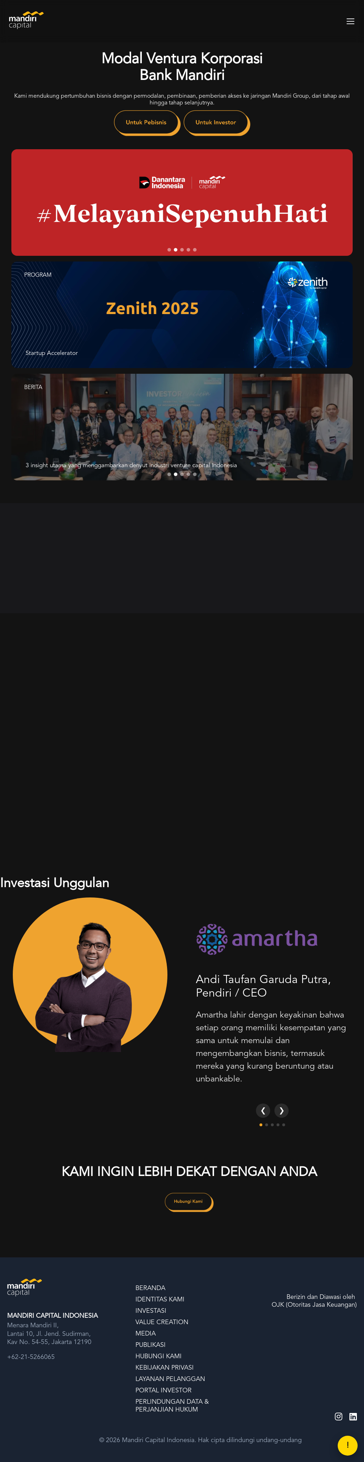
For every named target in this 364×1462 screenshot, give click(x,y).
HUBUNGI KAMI (158, 1356)
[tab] (169, 250)
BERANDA (150, 1288)
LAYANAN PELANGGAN (170, 1379)
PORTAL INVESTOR (163, 1390)
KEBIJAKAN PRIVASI (164, 1368)
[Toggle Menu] (350, 21)
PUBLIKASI (150, 1345)
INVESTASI (150, 1311)
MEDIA (145, 1334)
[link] (147, 125)
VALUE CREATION (161, 1322)
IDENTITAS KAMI (159, 1299)
